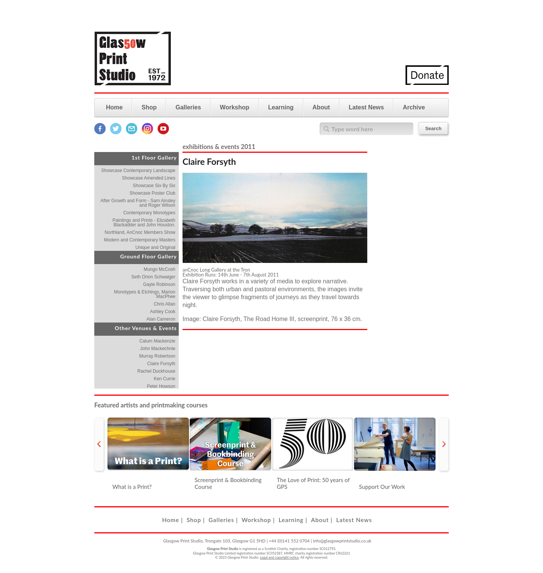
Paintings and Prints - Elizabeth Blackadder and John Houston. (143, 222)
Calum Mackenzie (157, 341)
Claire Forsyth (161, 363)
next (443, 444)
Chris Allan (164, 304)
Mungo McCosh (159, 269)
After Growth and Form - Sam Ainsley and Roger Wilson (137, 202)
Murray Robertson (157, 356)
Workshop (234, 107)
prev (99, 444)
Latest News (366, 107)
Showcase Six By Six (154, 185)
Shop (148, 107)
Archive (414, 107)
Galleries (188, 107)
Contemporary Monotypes (149, 212)
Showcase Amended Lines (148, 178)
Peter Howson (161, 386)
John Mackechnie (157, 348)
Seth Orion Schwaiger (153, 277)
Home (114, 107)
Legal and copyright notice (279, 557)
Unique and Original (155, 247)
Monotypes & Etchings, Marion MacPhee (144, 294)
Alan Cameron (160, 319)
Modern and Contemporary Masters (139, 240)
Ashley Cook (162, 311)
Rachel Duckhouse (156, 371)
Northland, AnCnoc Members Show (140, 232)
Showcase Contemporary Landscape (138, 170)
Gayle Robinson (159, 284)
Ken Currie (164, 378)
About (321, 107)
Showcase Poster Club (152, 193)
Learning (281, 107)
